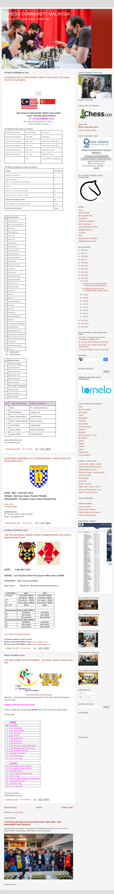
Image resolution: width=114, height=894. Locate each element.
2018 (83, 263)
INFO (80, 235)
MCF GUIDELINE (84, 224)
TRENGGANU (83, 452)
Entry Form (8, 504)
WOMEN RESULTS (85, 230)
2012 (83, 320)
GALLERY (82, 233)
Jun (84, 307)
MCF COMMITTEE (85, 216)
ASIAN (80, 415)
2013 (83, 278)
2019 (83, 259)
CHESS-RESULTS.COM (87, 241)
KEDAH (81, 441)
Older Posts (67, 807)
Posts (83, 693)
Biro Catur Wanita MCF (89, 127)
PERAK (81, 449)
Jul (84, 304)
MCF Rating (82, 412)
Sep (84, 298)
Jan (84, 316)
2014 (83, 275)
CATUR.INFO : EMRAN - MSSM (89, 464)
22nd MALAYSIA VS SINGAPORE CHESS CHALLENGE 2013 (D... (94, 284)
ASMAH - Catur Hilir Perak (87, 492)
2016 (83, 269)
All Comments (86, 697)
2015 (83, 272)
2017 (83, 266)
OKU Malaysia (83, 478)
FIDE (80, 407)
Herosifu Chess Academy (87, 515)
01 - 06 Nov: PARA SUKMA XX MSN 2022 (93, 342)
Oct (84, 295)
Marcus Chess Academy (87, 509)
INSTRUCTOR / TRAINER (87, 238)
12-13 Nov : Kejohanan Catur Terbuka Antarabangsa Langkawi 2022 (91, 338)
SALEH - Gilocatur (84, 484)
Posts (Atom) (18, 812)
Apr (84, 313)
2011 (83, 323)
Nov (84, 281)
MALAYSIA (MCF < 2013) (87, 435)
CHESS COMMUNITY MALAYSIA (37, 14)
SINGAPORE (83, 424)
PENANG (81, 432)
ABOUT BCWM (83, 213)
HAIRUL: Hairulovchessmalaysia (90, 467)
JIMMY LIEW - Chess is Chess (89, 487)
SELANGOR (82, 438)
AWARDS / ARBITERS (86, 221)
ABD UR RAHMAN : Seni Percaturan (91, 472)
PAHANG (81, 429)
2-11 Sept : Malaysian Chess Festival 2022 (93, 350)
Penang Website (10, 507)
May (84, 310)
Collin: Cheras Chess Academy (89, 512)
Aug (84, 301)
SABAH (81, 444)
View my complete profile (87, 130)
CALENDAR (82, 218)
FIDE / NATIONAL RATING (88, 227)
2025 (83, 250)
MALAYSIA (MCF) (84, 410)
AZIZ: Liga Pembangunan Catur (89, 489)
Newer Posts (10, 807)
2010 (83, 327)
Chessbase (82, 481)
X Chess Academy (84, 506)
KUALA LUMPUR (84, 455)
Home (39, 807)
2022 (83, 256)
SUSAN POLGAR (84, 475)
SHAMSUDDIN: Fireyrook (87, 470)
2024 (83, 253)
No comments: (27, 449)
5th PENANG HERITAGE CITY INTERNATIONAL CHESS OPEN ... (96, 290)
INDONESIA (82, 418)
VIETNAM (82, 421)
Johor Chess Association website (17, 634)
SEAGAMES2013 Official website (39, 695)
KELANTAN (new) (84, 427)
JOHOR (81, 446)
